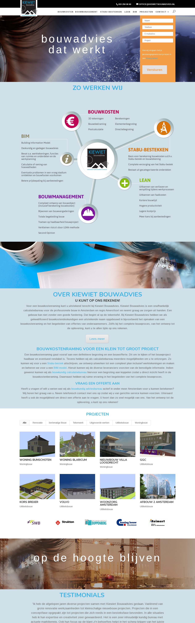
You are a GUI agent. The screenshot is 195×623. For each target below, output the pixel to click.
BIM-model (60, 367)
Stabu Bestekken (30, 585)
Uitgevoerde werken (99, 422)
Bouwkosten (65, 12)
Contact (161, 12)
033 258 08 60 (124, 4)
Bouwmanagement (86, 12)
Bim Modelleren (29, 581)
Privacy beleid (152, 58)
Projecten (146, 12)
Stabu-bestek (55, 363)
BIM (135, 12)
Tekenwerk (78, 422)
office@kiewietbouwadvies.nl (90, 600)
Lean (127, 12)
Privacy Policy (66, 618)
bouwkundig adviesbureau (86, 388)
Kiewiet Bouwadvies (42, 618)
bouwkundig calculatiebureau (69, 372)
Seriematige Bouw (57, 422)
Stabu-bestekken (111, 12)
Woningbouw (141, 422)
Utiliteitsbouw (122, 422)
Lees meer (97, 339)
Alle (24, 422)
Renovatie (38, 422)
